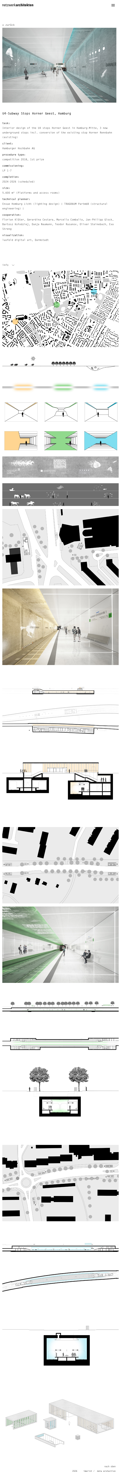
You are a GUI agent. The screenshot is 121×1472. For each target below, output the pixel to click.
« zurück (8, 25)
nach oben (110, 1467)
